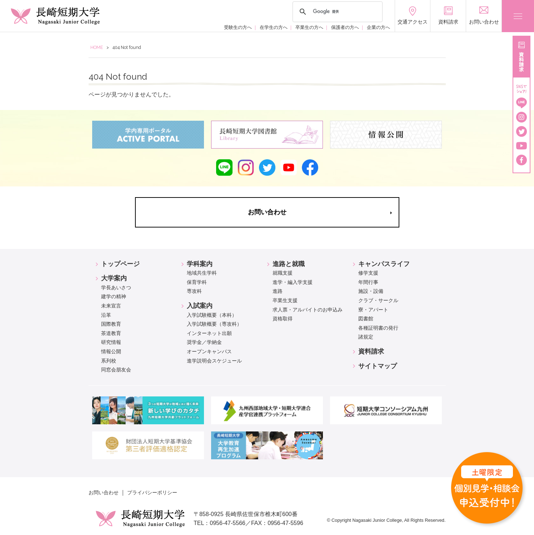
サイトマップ (377, 366)
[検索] (336, 11)
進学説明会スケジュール (214, 361)
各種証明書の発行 (378, 328)
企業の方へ (378, 27)
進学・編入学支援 (293, 282)
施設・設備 (370, 291)
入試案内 (200, 305)
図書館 (365, 318)
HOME (96, 47)
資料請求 (371, 351)
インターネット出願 (209, 333)
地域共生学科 (202, 273)
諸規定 (365, 337)
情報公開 (111, 351)
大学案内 (114, 278)
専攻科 (194, 291)
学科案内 (200, 264)
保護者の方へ (345, 27)
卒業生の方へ (309, 27)
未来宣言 (111, 306)
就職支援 (283, 273)
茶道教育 (111, 333)
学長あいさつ (116, 287)
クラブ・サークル (378, 300)
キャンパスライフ (384, 264)
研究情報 (111, 342)
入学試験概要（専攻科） (214, 324)
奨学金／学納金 (204, 342)
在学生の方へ (274, 27)
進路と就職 (289, 264)
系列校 (108, 361)
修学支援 (368, 273)
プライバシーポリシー (152, 492)
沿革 (106, 315)
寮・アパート (373, 309)
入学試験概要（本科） (212, 315)
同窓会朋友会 (116, 369)
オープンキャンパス (209, 351)
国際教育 (111, 324)
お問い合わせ (104, 492)
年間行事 (368, 282)
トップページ (120, 264)
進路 (278, 291)
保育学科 (197, 282)
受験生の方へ (238, 27)
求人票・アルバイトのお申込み (308, 309)
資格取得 (283, 318)
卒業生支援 (285, 300)
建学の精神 (113, 296)
